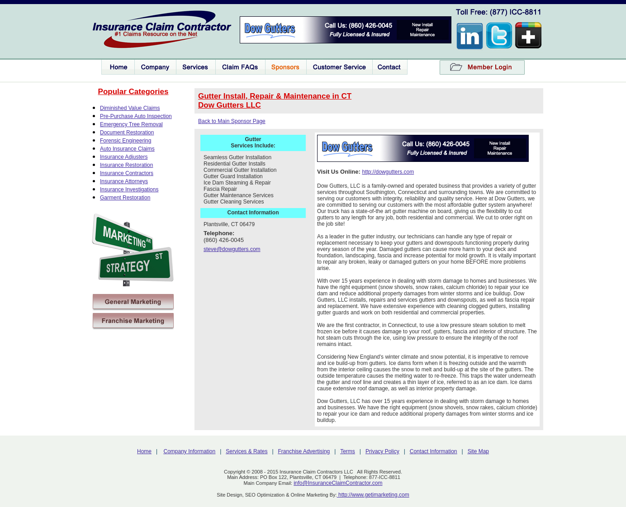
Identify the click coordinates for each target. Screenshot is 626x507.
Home (144, 451)
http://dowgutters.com (388, 172)
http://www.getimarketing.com (373, 495)
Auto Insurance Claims (127, 149)
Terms (347, 451)
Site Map (478, 451)
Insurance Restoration (126, 165)
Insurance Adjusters (123, 157)
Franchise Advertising (304, 451)
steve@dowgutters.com (232, 249)
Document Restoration (127, 132)
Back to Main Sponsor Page (232, 121)
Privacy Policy (382, 451)
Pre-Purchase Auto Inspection (136, 116)
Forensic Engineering (125, 140)
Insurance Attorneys (124, 181)
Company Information (190, 451)
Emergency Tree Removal (131, 124)
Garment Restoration (125, 197)
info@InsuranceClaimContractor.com (338, 483)
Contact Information (433, 451)
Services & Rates (246, 451)
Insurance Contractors (126, 173)
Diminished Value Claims (130, 108)
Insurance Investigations (129, 189)
